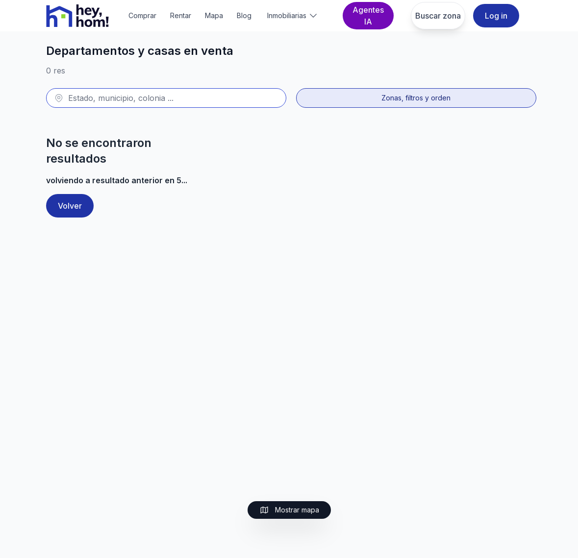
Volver (70, 206)
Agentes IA (368, 15)
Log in (496, 16)
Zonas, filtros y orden (416, 98)
